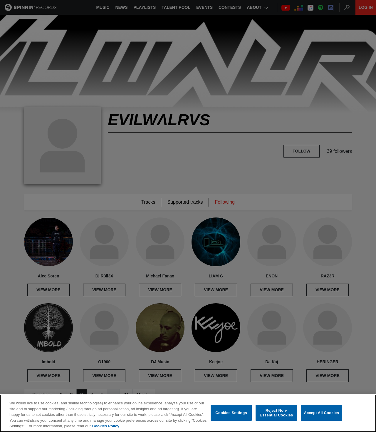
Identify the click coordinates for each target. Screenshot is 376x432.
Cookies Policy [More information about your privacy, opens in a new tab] (105, 426)
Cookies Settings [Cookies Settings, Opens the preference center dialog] (231, 413)
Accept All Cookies (321, 413)
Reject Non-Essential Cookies (276, 412)
